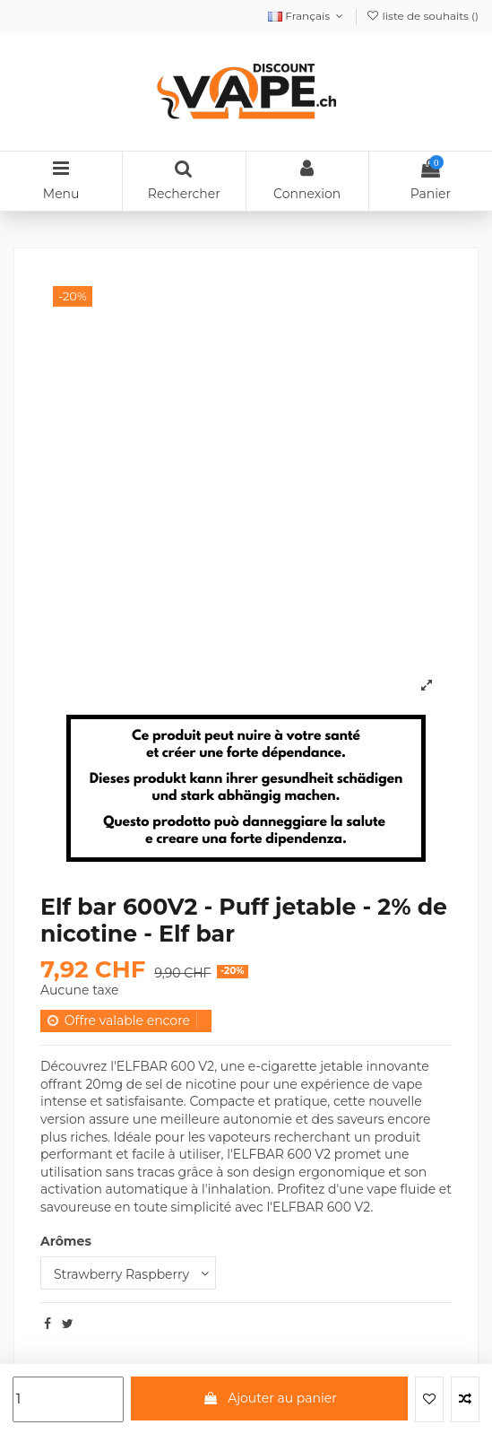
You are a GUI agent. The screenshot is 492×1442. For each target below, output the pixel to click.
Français (307, 15)
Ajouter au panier (270, 1398)
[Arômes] (128, 1273)
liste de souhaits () (422, 15)
